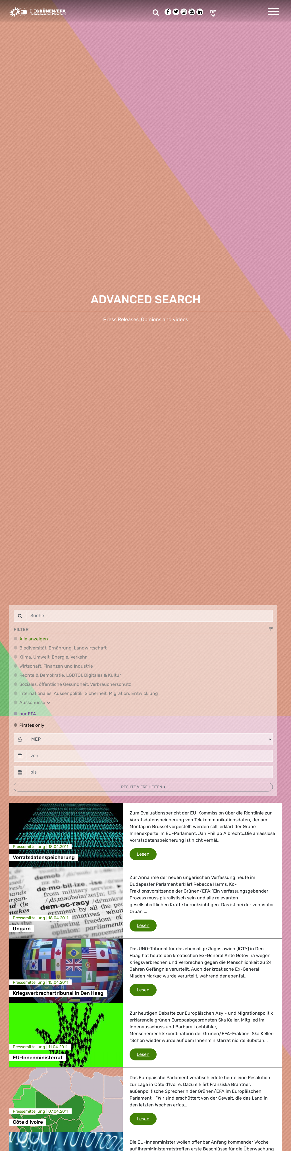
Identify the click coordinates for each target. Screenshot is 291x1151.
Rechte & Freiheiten (142, 787)
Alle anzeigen (33, 639)
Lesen (147, 854)
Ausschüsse (35, 702)
